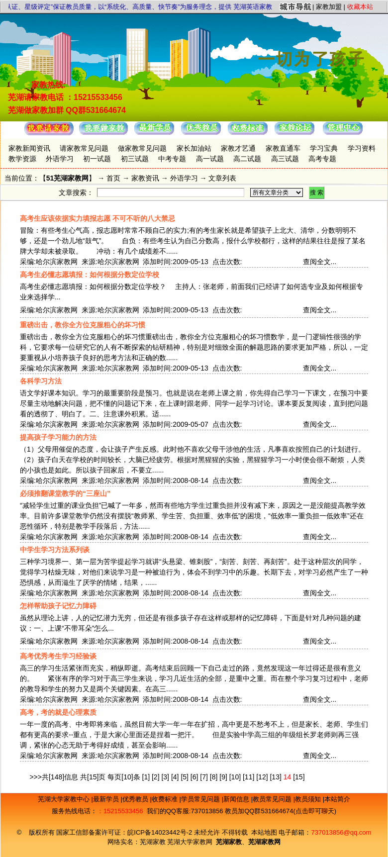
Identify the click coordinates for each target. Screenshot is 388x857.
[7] (204, 777)
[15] (298, 777)
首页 (113, 178)
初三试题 (135, 159)
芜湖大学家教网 (189, 842)
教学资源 (22, 159)
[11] (248, 777)
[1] (146, 777)
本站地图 (264, 832)
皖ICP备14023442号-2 (160, 832)
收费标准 (166, 799)
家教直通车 (283, 148)
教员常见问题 (273, 799)
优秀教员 (136, 799)
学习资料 (362, 148)
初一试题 (97, 159)
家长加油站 (194, 148)
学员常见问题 (201, 799)
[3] (165, 777)
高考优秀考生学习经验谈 (58, 656)
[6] (194, 777)
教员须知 (309, 799)
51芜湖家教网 (67, 178)
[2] (156, 777)
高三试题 (285, 159)
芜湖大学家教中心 (65, 799)
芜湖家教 (153, 842)
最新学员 (107, 799)
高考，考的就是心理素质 (58, 712)
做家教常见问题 (142, 148)
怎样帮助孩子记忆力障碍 (58, 606)
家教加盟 (329, 6)
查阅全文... (320, 262)
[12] (262, 777)
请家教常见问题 (84, 148)
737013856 (207, 811)
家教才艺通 (238, 148)
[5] (185, 777)
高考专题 (322, 159)
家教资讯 (145, 178)
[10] (235, 777)
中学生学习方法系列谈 (55, 550)
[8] (214, 777)
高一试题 (210, 159)
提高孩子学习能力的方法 (58, 437)
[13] (275, 777)
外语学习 (60, 159)
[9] (223, 777)
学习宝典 (324, 148)
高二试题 (247, 159)
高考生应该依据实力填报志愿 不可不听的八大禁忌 (97, 218)
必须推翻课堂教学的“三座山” (65, 493)
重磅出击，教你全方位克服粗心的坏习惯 (82, 325)
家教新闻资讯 (29, 148)
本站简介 (337, 799)
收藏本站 (360, 6)
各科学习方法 (41, 381)
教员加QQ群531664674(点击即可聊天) (280, 811)
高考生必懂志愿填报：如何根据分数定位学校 (89, 275)
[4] (175, 777)
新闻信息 (237, 799)
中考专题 (172, 159)
